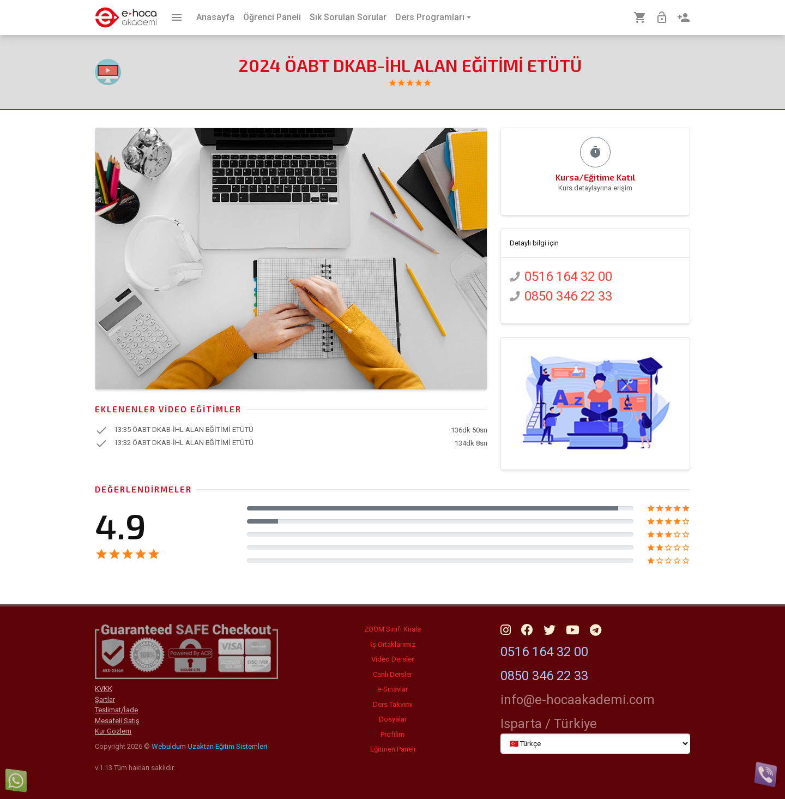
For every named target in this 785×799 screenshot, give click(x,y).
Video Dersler (392, 659)
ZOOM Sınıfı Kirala (392, 629)
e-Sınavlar (392, 689)
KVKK (103, 688)
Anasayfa (215, 17)
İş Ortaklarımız (392, 644)
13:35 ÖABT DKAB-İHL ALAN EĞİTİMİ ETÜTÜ (183, 430)
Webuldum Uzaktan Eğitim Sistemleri (209, 746)
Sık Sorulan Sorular (348, 17)
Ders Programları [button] (429, 17)
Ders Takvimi (393, 704)
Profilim (392, 734)
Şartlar (105, 699)
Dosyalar (393, 719)
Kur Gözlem (113, 731)
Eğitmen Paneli (392, 749)
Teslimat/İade (116, 710)
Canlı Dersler (392, 674)
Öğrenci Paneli (272, 17)
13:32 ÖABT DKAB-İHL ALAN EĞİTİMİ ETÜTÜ (183, 443)
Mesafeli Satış (117, 721)
